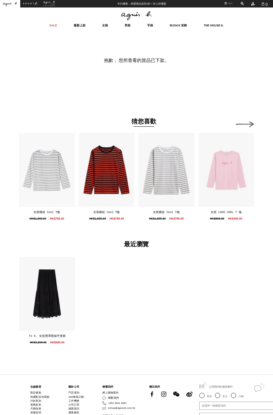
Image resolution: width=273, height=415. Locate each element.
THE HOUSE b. (213, 25)
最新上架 (79, 24)
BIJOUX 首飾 (178, 24)
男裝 (127, 24)
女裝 (105, 24)
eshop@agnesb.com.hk (121, 408)
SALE (53, 25)
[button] (245, 123)
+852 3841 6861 (117, 403)
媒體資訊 (73, 408)
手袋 (150, 24)
